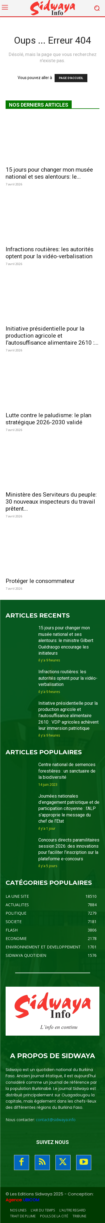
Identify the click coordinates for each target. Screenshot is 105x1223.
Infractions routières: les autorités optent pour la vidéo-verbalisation (50, 253)
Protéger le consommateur (40, 581)
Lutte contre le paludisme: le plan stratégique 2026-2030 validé (48, 419)
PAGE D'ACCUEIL (71, 78)
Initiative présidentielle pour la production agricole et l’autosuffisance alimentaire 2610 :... (52, 335)
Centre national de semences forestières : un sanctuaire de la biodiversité (66, 771)
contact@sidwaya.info (56, 1119)
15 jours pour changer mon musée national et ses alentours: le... (49, 173)
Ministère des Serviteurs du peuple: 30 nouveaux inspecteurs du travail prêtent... (51, 501)
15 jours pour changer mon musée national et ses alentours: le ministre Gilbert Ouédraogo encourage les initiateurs (65, 640)
